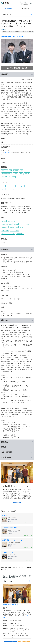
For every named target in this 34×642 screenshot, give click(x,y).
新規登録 (26, 4)
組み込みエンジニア (7, 515)
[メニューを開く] (31, 3)
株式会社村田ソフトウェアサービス (14, 36)
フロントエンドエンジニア (9, 552)
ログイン (22, 4)
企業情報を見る (17, 502)
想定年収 (6, 152)
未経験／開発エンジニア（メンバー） (12, 540)
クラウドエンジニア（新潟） (10, 527)
